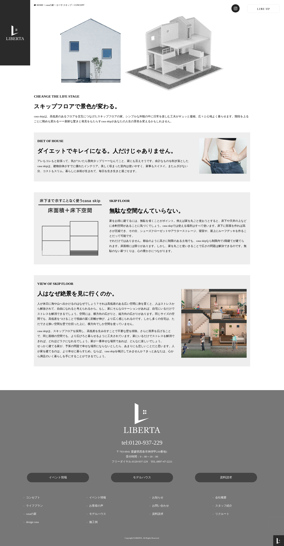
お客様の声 (96, 505)
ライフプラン (34, 505)
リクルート (222, 513)
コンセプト (33, 497)
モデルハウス (142, 477)
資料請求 (226, 477)
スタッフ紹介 (223, 505)
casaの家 (31, 513)
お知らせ (157, 497)
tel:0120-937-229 (142, 442)
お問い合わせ (160, 505)
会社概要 (220, 497)
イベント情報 (58, 477)
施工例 (93, 522)
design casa (32, 522)
